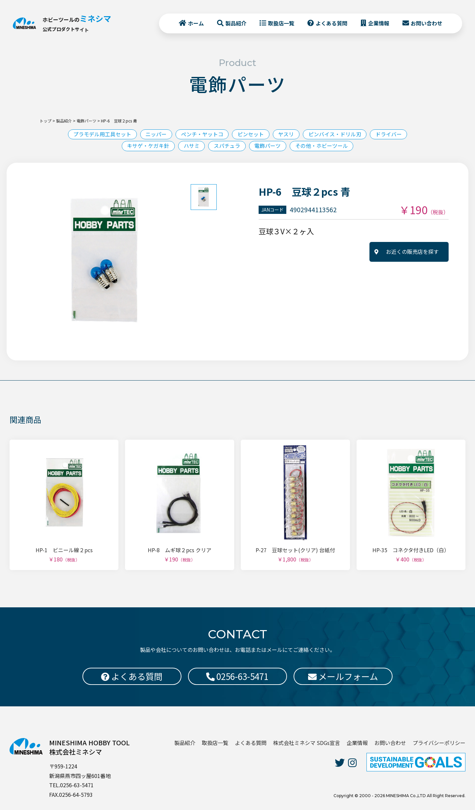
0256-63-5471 (237, 676)
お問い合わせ (426, 23)
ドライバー (389, 134)
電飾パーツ (268, 146)
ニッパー (155, 134)
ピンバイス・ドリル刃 (335, 134)
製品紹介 (235, 23)
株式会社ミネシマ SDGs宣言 (306, 743)
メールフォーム (343, 676)
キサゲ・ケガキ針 (148, 146)
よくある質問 (331, 23)
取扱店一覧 (281, 23)
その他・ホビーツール (322, 146)
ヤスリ (286, 134)
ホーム (196, 23)
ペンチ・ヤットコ (202, 134)
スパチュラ (227, 146)
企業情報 (378, 23)
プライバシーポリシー (439, 743)
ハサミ (191, 146)
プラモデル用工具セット (102, 134)
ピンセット (251, 134)
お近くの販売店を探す (412, 252)
